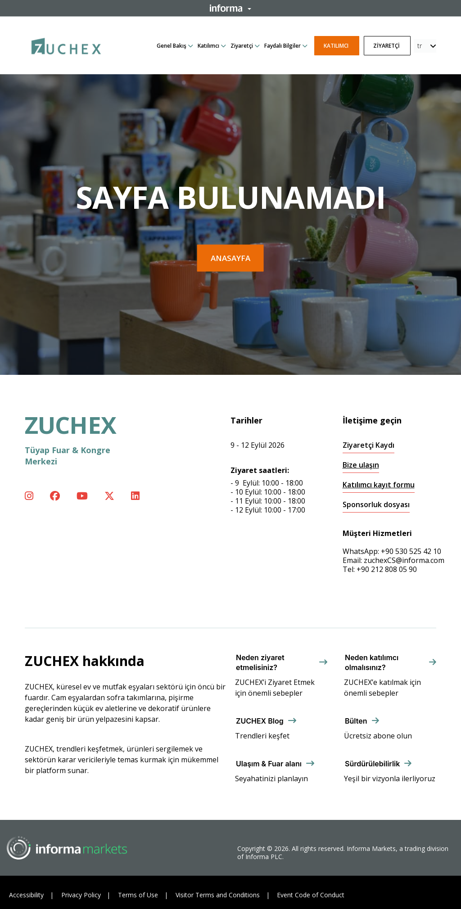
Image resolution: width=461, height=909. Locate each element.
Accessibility (26, 895)
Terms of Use (138, 895)
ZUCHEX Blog (260, 720)
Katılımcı (208, 46)
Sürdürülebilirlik (372, 763)
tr (419, 45)
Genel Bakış (171, 46)
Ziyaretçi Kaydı (368, 445)
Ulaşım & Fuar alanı (269, 763)
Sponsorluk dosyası (376, 504)
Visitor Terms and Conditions (218, 895)
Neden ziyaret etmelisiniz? (260, 662)
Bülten (356, 720)
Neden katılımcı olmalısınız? (371, 662)
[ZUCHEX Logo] (66, 44)
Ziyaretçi (241, 46)
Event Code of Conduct (310, 895)
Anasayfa (230, 258)
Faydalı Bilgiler (282, 46)
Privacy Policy (81, 895)
